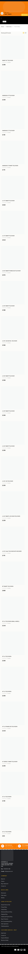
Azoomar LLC (8, 946)
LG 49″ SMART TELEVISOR (8, 411)
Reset (7, 21)
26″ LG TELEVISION (6, 831)
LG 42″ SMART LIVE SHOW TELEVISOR (11, 516)
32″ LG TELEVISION (6, 796)
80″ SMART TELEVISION (7, 586)
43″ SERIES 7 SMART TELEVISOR (9, 761)
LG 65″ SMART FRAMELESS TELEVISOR (11, 270)
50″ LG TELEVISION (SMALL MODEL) (10, 621)
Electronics (9, 26)
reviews (9, 62)
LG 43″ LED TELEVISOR (7, 481)
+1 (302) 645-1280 (6, 868)
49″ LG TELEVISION (6, 691)
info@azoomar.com (9, 871)
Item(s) (25, 15)
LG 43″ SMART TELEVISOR (8, 446)
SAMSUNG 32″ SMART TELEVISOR (10, 165)
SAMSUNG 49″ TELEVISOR (8, 95)
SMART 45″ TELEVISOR (7, 60)
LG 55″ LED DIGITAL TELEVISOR (9, 340)
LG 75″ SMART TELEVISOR (8, 200)
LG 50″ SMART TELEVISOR (8, 376)
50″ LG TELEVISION (6, 656)
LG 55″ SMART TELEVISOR (8, 305)
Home (2, 26)
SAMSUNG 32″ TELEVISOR (8, 130)
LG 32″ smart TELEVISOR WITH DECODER (12, 551)
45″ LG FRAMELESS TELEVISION (9, 726)
